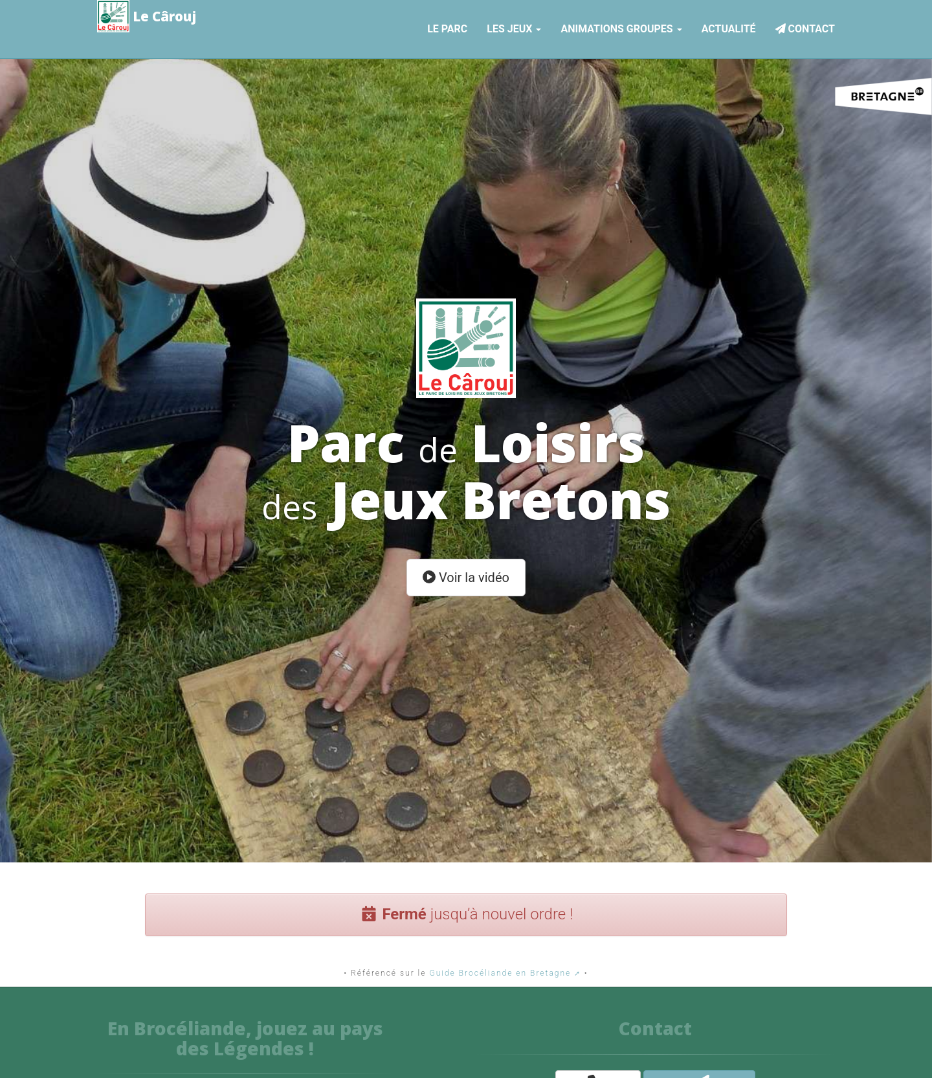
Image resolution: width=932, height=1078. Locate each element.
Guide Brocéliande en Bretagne (500, 973)
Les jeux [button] (514, 27)
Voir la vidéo (466, 577)
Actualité (729, 27)
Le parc (447, 27)
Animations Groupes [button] (621, 27)
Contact (805, 27)
